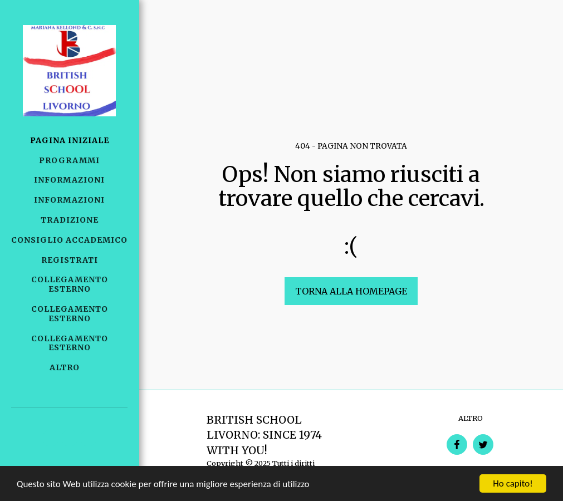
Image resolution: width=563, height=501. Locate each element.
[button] (50, 438)
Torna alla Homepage (351, 291)
